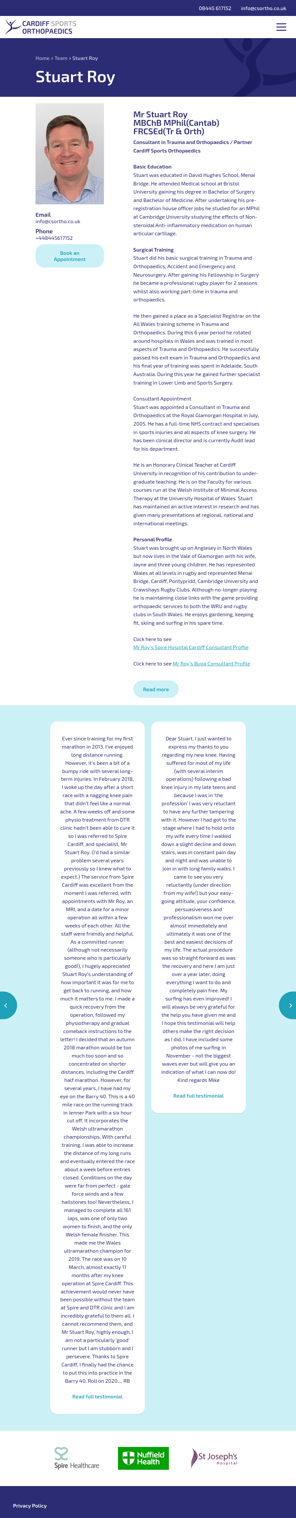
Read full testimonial (97, 1397)
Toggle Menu (281, 27)
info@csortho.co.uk (263, 8)
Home (43, 58)
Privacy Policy (30, 1505)
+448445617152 (54, 238)
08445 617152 (215, 8)
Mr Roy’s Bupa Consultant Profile (211, 663)
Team (60, 58)
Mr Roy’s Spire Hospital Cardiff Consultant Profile (191, 647)
